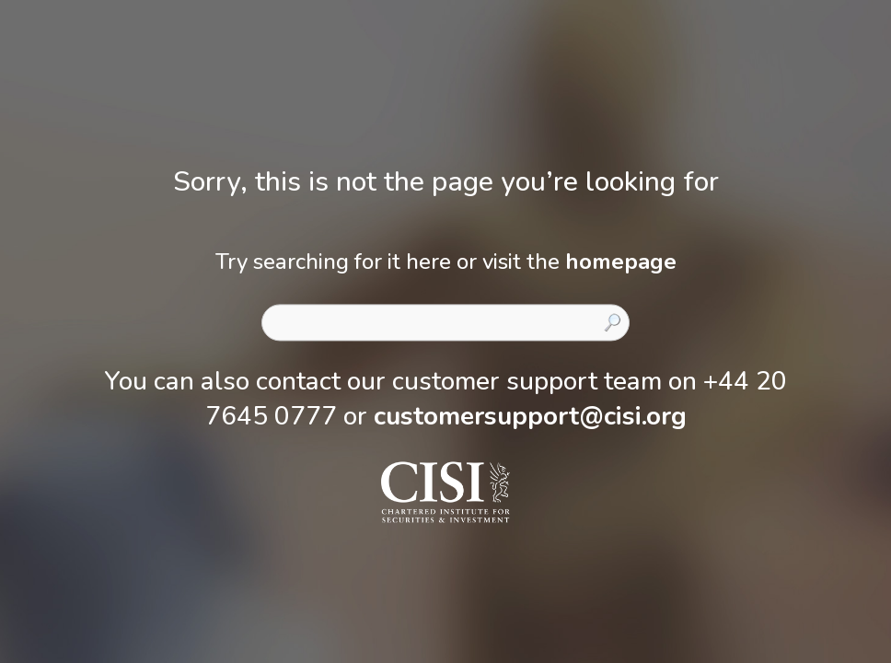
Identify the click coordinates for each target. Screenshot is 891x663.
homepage (621, 261)
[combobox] (445, 322)
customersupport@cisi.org (530, 416)
